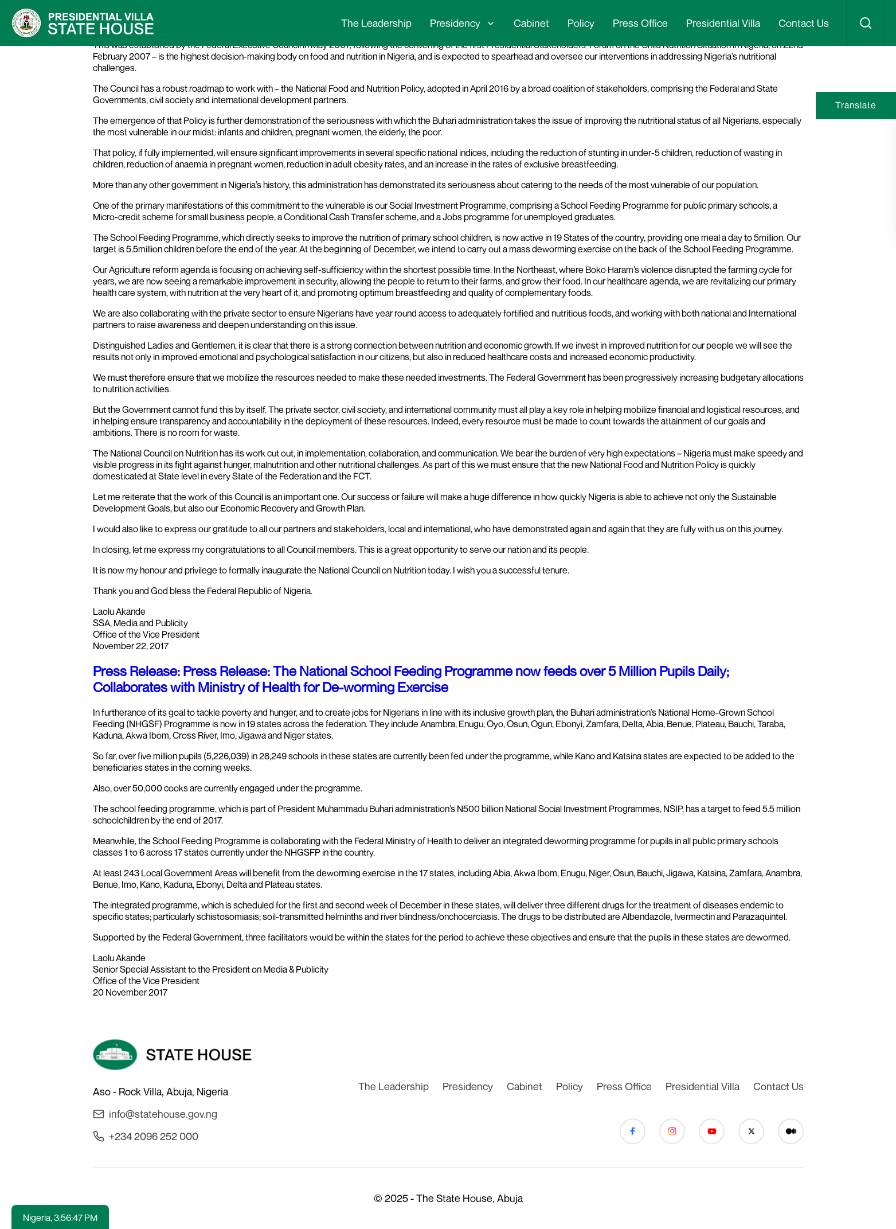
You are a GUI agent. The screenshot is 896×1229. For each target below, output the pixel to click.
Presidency (455, 23)
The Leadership (376, 23)
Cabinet (531, 23)
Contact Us (803, 23)
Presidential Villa (723, 23)
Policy (581, 23)
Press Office (640, 23)
